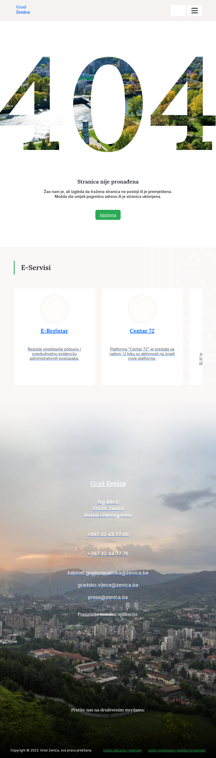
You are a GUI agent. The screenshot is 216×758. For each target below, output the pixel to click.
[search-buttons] (178, 10)
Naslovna (108, 214)
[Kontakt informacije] (108, 509)
